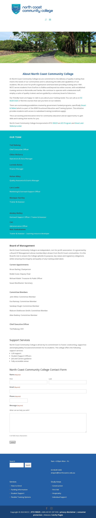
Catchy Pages (57, 515)
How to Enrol (16, 486)
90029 (55, 123)
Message (16, 405)
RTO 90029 (35, 512)
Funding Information (19, 489)
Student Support (17, 493)
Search (12, 461)
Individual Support (59, 497)
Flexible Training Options (21, 497)
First (11, 379)
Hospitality (56, 493)
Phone (15, 396)
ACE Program (65, 123)
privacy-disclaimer (68, 512)
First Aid (55, 489)
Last (50, 379)
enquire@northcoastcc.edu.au (63, 473)
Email (15, 387)
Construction (57, 486)
